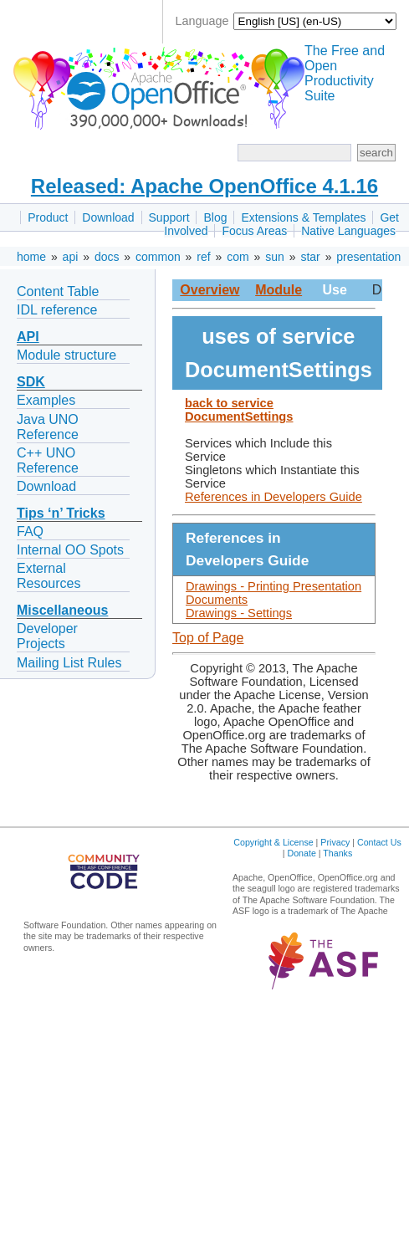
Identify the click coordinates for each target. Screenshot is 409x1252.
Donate (301, 853)
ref (203, 256)
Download (108, 217)
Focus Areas (254, 231)
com (237, 256)
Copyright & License (273, 842)
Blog (215, 217)
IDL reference (57, 310)
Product (48, 217)
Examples (46, 400)
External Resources (48, 575)
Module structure (66, 355)
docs (107, 256)
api (71, 256)
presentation (368, 256)
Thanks (337, 853)
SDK (31, 382)
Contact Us (379, 842)
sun (274, 256)
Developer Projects (47, 636)
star (310, 256)
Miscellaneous (62, 610)
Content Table (58, 291)
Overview (209, 290)
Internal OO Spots (70, 550)
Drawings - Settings (239, 613)
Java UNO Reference (48, 427)
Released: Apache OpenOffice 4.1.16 (204, 186)
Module (278, 290)
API (28, 337)
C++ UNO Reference (48, 460)
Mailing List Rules (69, 663)
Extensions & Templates (303, 217)
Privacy (335, 842)
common (158, 256)
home (31, 256)
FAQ (30, 531)
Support (169, 217)
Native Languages (348, 231)
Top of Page (207, 638)
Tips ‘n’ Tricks (61, 513)
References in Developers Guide (273, 496)
